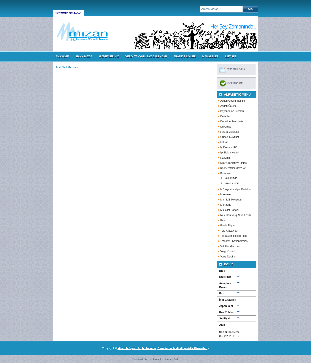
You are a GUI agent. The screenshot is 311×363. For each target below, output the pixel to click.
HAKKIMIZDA (84, 56)
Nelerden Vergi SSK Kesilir (235, 215)
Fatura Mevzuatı (229, 131)
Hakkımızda (230, 178)
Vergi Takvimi (227, 256)
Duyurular (226, 126)
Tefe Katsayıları (229, 230)
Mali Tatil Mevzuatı (230, 199)
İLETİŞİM (230, 56)
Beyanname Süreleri (232, 111)
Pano (223, 220)
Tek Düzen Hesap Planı (233, 235)
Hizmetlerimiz (231, 183)
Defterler (225, 116)
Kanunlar (225, 157)
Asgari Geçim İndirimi (232, 100)
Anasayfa (63, 56)
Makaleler (226, 194)
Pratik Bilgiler (227, 225)
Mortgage (225, 204)
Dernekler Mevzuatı (231, 121)
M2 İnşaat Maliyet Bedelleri (235, 189)
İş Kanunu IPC (228, 147)
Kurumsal (225, 173)
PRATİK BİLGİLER (184, 56)
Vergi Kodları (227, 251)
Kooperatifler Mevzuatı (233, 168)
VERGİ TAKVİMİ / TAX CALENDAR (146, 56)
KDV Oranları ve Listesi (233, 162)
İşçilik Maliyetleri (229, 152)
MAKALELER (210, 56)
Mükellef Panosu (230, 209)
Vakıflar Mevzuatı (230, 246)
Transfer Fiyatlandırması (234, 241)
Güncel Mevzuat (229, 137)
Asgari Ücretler (228, 105)
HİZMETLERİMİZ (109, 56)
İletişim (224, 142)
